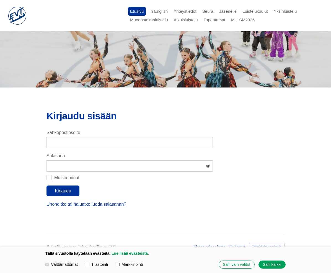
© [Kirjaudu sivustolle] (48, 230)
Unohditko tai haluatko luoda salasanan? (139, 187)
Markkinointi (129, 264)
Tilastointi (97, 264)
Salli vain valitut (236, 264)
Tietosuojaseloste (209, 230)
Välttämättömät (61, 264)
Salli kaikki (272, 264)
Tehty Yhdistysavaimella (266, 230)
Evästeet (237, 230)
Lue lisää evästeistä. (130, 253)
